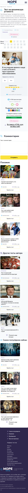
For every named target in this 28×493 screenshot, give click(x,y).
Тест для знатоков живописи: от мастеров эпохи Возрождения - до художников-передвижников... (10, 419)
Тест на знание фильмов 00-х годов (9, 330)
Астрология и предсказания (14, 463)
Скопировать (14, 117)
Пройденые (12, 436)
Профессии (10, 459)
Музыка (9, 449)
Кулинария (9, 456)
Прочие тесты (11, 465)
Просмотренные (14, 438)
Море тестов (3, 6)
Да (5, 80)
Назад (6, 41)
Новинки (11, 433)
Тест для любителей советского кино (7, 211)
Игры (8, 447)
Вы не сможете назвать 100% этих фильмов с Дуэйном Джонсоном (10, 240)
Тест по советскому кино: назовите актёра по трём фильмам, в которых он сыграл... (9, 390)
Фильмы (9, 445)
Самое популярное (14, 431)
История (9, 451)
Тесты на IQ (10, 454)
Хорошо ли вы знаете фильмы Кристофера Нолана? (10, 360)
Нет (11, 80)
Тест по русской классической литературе (9, 273)
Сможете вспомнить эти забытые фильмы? (8, 182)
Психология (9, 6)
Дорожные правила (12, 458)
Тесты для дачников (12, 461)
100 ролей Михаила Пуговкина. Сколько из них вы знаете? (10, 303)
